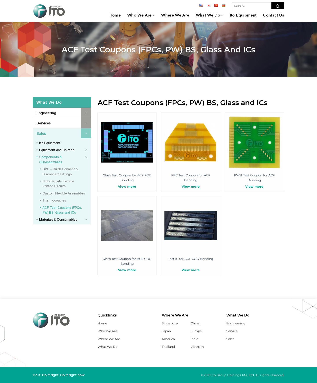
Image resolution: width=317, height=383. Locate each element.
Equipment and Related (56, 150)
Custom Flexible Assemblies (63, 193)
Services (44, 123)
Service (232, 331)
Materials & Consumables (58, 219)
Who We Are (141, 15)
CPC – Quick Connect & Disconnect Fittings (60, 171)
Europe (196, 331)
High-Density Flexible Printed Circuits (58, 183)
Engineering (46, 113)
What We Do (209, 15)
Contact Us (273, 15)
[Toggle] (86, 113)
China (195, 323)
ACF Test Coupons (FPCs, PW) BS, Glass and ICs (62, 210)
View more (127, 186)
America (168, 339)
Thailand (168, 347)
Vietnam (197, 347)
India (194, 339)
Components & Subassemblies (50, 159)
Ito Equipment (243, 15)
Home (115, 15)
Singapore (170, 323)
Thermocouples (54, 200)
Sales (41, 133)
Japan (166, 331)
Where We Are (175, 15)
